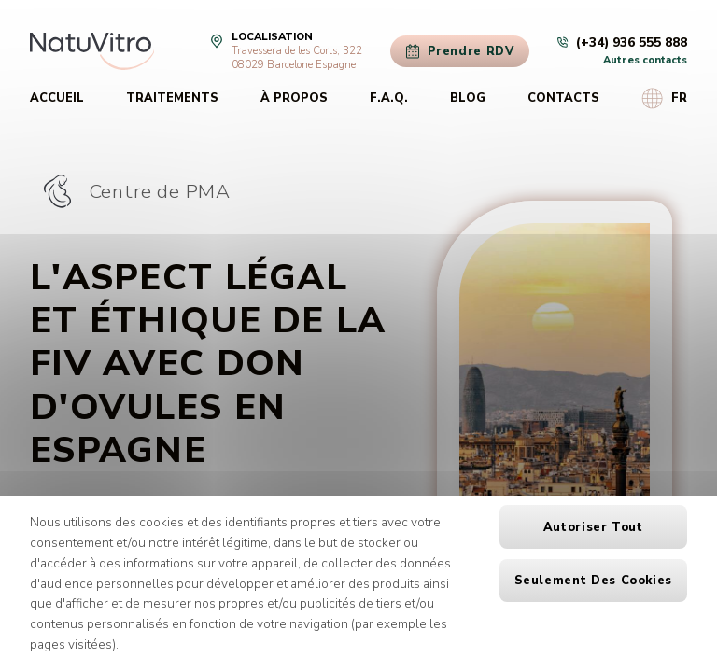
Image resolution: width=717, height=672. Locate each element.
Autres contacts (645, 60)
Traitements (172, 98)
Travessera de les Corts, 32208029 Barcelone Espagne (297, 58)
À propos (294, 98)
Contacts (563, 98)
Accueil (57, 98)
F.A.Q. (389, 98)
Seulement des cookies (593, 580)
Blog (467, 98)
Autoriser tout (593, 527)
